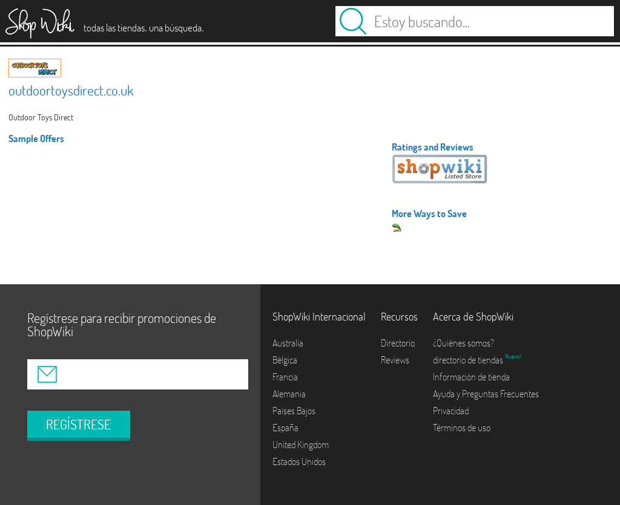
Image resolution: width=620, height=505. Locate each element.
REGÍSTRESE (78, 424)
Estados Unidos (299, 461)
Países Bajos (293, 411)
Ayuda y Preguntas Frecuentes (486, 394)
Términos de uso (461, 428)
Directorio (398, 343)
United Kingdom (300, 444)
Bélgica (284, 360)
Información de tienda (471, 377)
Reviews (395, 360)
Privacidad (451, 411)
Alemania (289, 394)
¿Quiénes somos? (463, 343)
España (285, 428)
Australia (287, 343)
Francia (285, 377)
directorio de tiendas (469, 360)
